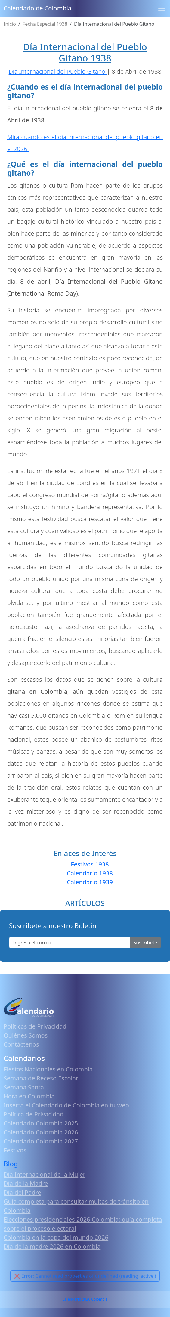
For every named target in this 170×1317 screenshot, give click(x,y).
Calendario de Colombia (37, 8)
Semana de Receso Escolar (41, 1078)
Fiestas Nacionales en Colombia (48, 1069)
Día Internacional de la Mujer (44, 1174)
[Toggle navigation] (161, 8)
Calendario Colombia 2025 (41, 1123)
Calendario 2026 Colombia (84, 1299)
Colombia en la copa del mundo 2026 (56, 1237)
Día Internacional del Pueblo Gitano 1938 (85, 52)
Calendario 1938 (90, 873)
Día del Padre (22, 1192)
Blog (11, 1163)
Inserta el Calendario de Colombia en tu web (66, 1105)
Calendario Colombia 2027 (41, 1141)
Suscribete (145, 942)
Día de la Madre (26, 1183)
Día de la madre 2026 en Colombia (52, 1246)
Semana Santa (24, 1087)
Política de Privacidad (33, 1114)
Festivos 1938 (90, 864)
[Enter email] (69, 942)
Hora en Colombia (29, 1096)
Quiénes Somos (26, 1035)
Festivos (15, 1150)
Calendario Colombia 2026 (41, 1132)
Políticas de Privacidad (35, 1026)
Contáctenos (21, 1044)
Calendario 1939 (90, 882)
